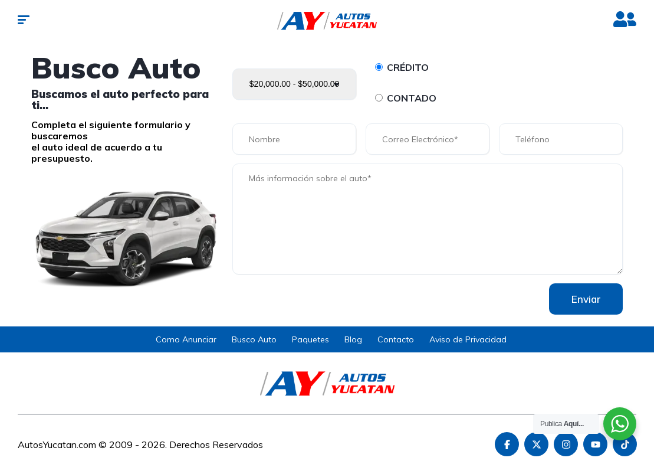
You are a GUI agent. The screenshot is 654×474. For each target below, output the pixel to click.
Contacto (395, 339)
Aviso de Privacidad (468, 339)
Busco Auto (254, 339)
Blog (353, 339)
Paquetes (310, 339)
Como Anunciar (186, 339)
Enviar (584, 299)
